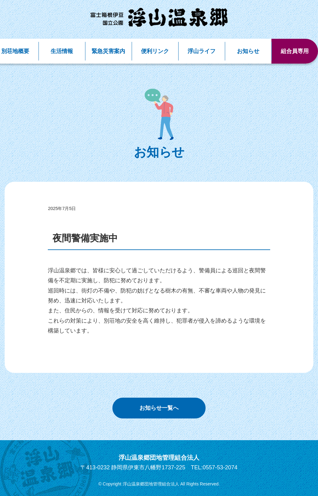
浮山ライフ (202, 51)
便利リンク (155, 51)
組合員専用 (295, 51)
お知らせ (248, 51)
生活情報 (62, 51)
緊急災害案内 (108, 51)
